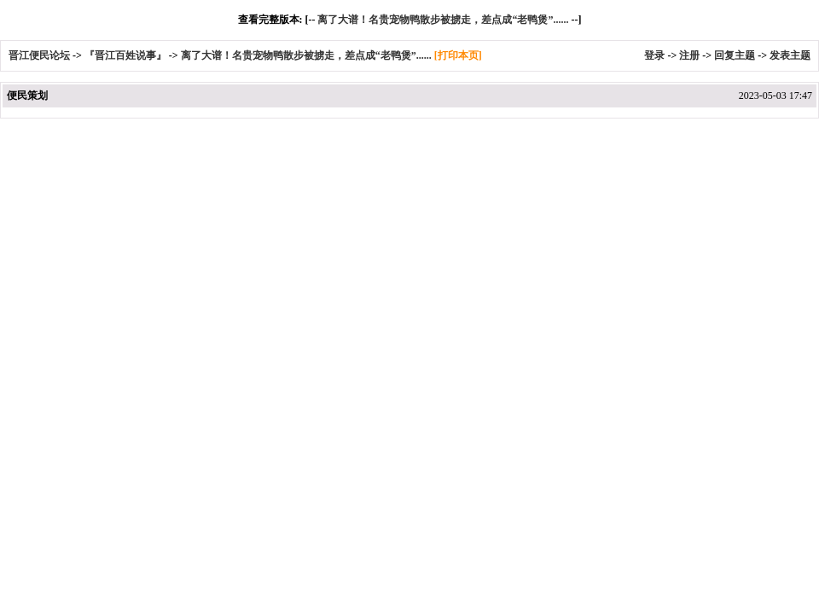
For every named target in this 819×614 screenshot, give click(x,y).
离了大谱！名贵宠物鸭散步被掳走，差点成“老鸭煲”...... (442, 20)
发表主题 (790, 55)
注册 (689, 55)
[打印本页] (458, 55)
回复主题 (734, 55)
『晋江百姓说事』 (125, 55)
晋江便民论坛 (39, 55)
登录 (654, 55)
